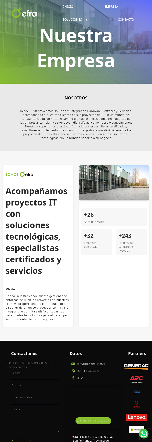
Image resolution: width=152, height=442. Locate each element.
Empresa (111, 6)
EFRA (79, 378)
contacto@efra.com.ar (91, 364)
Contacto (126, 19)
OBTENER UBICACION (93, 421)
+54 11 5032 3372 (88, 371)
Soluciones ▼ (75, 19)
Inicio (68, 6)
